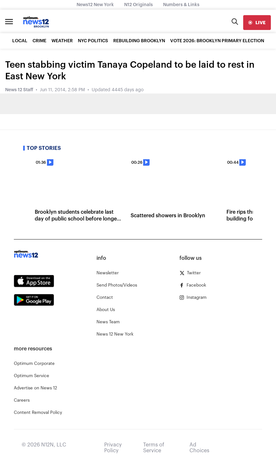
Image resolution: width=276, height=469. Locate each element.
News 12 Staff (19, 90)
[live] (257, 22)
